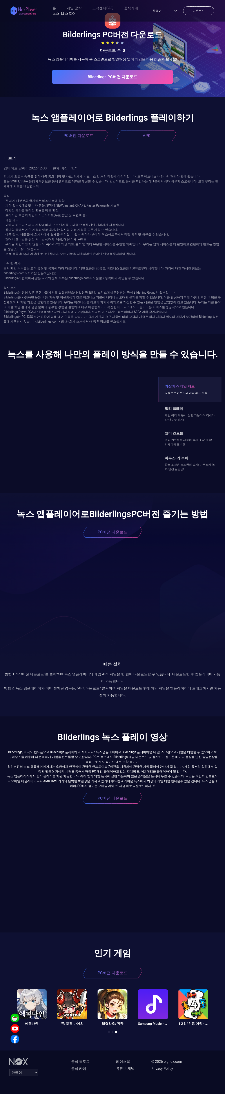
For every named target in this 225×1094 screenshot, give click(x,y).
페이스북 (123, 1061)
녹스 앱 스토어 (64, 13)
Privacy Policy (162, 1069)
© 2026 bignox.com (166, 1061)
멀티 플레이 (174, 409)
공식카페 (131, 8)
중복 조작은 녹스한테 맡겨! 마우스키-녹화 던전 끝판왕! (190, 467)
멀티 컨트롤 (174, 433)
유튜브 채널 (125, 1069)
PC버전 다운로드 (78, 135)
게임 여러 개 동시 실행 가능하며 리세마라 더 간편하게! (190, 417)
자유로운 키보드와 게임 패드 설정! (186, 392)
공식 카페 (78, 1069)
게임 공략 (74, 8)
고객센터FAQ (102, 8)
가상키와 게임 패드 (180, 386)
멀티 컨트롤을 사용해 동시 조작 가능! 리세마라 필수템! (188, 442)
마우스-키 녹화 (176, 458)
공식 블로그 (80, 1061)
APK (146, 135)
